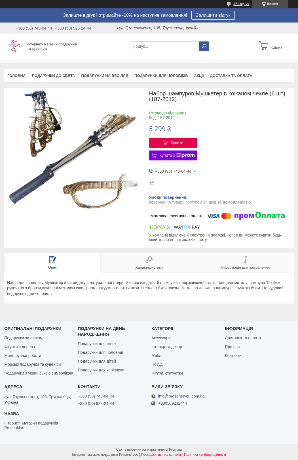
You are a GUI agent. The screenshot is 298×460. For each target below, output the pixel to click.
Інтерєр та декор (166, 346)
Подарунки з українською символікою (38, 373)
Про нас (232, 346)
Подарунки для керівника (101, 370)
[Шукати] (204, 46)
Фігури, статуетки (167, 373)
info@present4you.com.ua (181, 396)
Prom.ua (175, 449)
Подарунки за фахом (23, 338)
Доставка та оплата (231, 76)
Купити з (177, 155)
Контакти (233, 355)
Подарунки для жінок (97, 343)
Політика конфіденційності (205, 455)
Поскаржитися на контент (161, 455)
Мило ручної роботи (22, 355)
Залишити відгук (213, 15)
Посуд (157, 364)
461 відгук (241, 4)
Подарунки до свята (53, 76)
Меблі (156, 355)
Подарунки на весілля (104, 76)
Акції (199, 76)
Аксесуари (161, 338)
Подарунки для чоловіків (161, 76)
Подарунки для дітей (97, 361)
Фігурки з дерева (19, 346)
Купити (177, 143)
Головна (16, 76)
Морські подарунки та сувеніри (32, 364)
